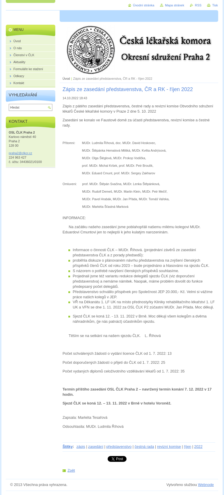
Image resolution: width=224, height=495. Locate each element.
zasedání (95, 446)
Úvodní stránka (143, 5)
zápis (81, 446)
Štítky (68, 446)
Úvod (66, 78)
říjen (187, 446)
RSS (198, 5)
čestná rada (144, 446)
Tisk (215, 5)
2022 (198, 446)
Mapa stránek (174, 5)
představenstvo (118, 446)
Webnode (206, 484)
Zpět (71, 470)
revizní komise (169, 446)
